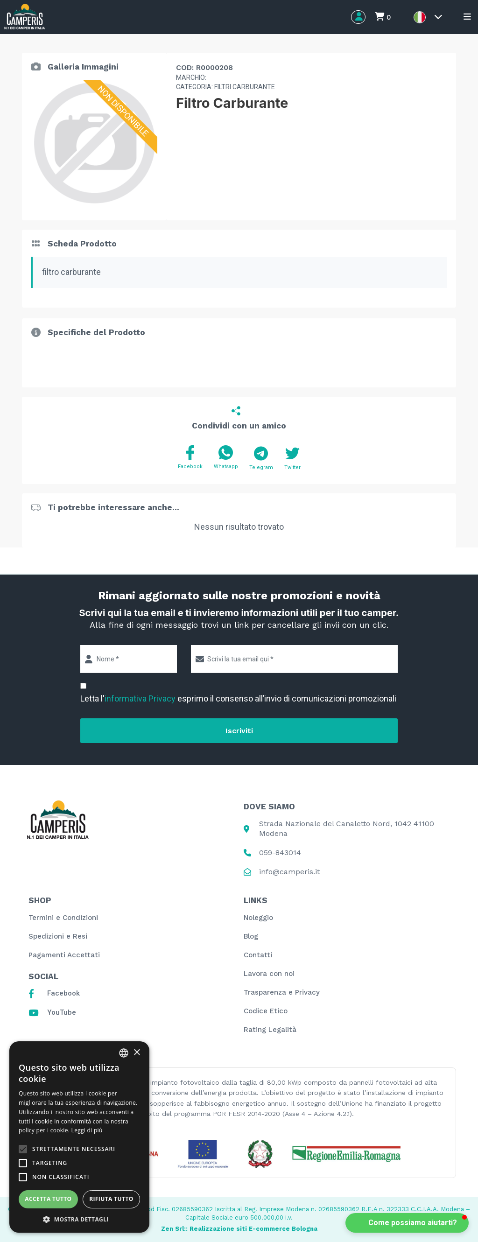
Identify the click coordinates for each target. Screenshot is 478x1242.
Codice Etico (266, 1011)
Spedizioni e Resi (57, 936)
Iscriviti (239, 730)
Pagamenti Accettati (64, 955)
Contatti (258, 955)
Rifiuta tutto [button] (111, 1199)
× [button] (136, 1052)
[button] (407, 1223)
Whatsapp (226, 457)
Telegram (261, 458)
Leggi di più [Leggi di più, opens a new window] (87, 1130)
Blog (251, 936)
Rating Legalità (270, 1029)
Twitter (292, 458)
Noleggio (258, 917)
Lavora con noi (269, 973)
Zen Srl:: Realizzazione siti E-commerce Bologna (239, 1228)
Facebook (190, 457)
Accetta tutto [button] (48, 1199)
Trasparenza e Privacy (282, 992)
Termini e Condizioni (63, 917)
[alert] (79, 1137)
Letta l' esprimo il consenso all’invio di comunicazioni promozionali (238, 698)
